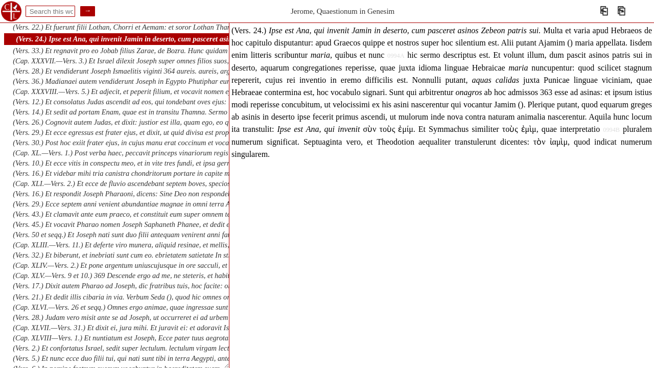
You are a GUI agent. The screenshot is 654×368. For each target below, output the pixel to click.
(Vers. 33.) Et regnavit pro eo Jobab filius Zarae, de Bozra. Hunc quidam (120, 51)
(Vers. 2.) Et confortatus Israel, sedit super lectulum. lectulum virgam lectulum (128, 348)
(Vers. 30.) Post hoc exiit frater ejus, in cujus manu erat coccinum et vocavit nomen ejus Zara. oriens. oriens (172, 143)
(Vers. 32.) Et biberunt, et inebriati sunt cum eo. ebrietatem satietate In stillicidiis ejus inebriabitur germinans (174, 255)
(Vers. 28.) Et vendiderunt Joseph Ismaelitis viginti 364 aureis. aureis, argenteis (130, 71)
